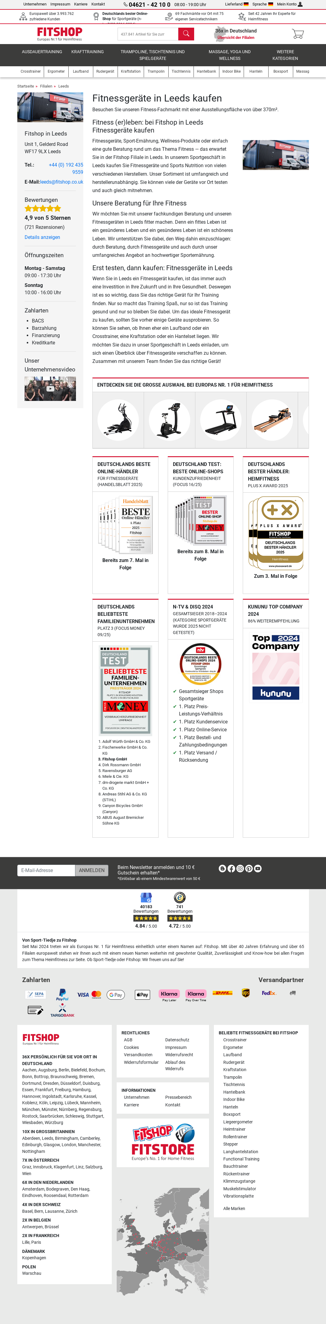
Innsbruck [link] (42, 1167)
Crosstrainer (235, 1040)
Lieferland (237, 4)
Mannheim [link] (90, 1102)
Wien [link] (26, 1173)
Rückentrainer (236, 1174)
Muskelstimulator (239, 1188)
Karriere (81, 4)
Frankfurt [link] (44, 1089)
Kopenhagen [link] (34, 1257)
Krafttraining (87, 56)
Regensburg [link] (90, 1109)
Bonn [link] (27, 1076)
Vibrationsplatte (238, 1196)
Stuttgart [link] (94, 1116)
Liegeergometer (238, 1122)
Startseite (25, 90)
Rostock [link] (30, 1116)
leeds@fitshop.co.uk (61, 186)
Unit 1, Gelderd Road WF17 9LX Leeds (46, 152)
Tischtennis (234, 1084)
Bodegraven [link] (57, 1189)
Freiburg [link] (63, 1089)
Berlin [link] (64, 1070)
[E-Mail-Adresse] (46, 870)
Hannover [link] (31, 1096)
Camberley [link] (90, 1138)
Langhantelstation (240, 1151)
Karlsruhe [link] (72, 1096)
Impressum (60, 4)
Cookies (131, 1047)
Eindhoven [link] (32, 1195)
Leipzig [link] (56, 1102)
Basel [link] (27, 1211)
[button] (243, 159)
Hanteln (230, 1107)
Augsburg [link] (47, 1070)
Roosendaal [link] (55, 1195)
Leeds (63, 90)
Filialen (46, 90)
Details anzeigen (42, 241)
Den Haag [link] (80, 1189)
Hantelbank (234, 1092)
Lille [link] (25, 1242)
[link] (222, 870)
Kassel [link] (90, 1096)
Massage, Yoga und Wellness (230, 59)
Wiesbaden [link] (32, 1122)
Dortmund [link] (31, 1083)
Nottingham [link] (33, 1151)
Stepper (230, 1144)
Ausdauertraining (42, 56)
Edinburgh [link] (32, 1144)
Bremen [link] (86, 1076)
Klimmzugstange (239, 1181)
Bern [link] (38, 1211)
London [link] (69, 1144)
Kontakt (98, 4)
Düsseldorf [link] (70, 1083)
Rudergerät (234, 1062)
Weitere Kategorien (285, 59)
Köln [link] (43, 1102)
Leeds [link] (47, 1138)
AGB (128, 1040)
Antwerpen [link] (32, 1226)
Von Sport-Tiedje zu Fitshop (49, 940)
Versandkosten (138, 1054)
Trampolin (232, 1077)
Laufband (232, 1054)
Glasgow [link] (51, 1144)
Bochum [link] (97, 1070)
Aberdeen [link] (31, 1138)
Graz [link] (26, 1167)
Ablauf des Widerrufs (175, 1066)
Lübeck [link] (71, 1102)
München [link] (31, 1109)
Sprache (262, 4)
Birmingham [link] (66, 1138)
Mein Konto (290, 4)
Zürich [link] (71, 1211)
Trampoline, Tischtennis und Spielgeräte (153, 59)
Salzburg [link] (93, 1167)
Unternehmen (34, 4)
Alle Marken (234, 1208)
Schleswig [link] (74, 1116)
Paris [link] (36, 1242)
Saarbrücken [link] (51, 1116)
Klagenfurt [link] (64, 1167)
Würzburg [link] (54, 1122)
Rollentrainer (235, 1137)
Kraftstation (234, 1069)
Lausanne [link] (54, 1211)
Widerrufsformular (141, 1062)
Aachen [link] (29, 1070)
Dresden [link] (51, 1083)
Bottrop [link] (41, 1076)
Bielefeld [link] (79, 1070)
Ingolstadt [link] (52, 1096)
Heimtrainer (234, 1129)
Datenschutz (177, 1040)
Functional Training (241, 1159)
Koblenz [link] (29, 1102)
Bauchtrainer (235, 1166)
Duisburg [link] (91, 1083)
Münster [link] (49, 1109)
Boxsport (232, 1114)
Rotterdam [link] (78, 1195)
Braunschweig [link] (63, 1076)
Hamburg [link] (82, 1089)
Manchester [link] (89, 1144)
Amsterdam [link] (33, 1189)
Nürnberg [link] (68, 1109)
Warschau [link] (31, 1273)
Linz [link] (80, 1167)
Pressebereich (178, 1097)
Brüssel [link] (52, 1226)
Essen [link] (27, 1089)
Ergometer (233, 1047)
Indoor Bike (234, 1099)
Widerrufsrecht (179, 1054)
